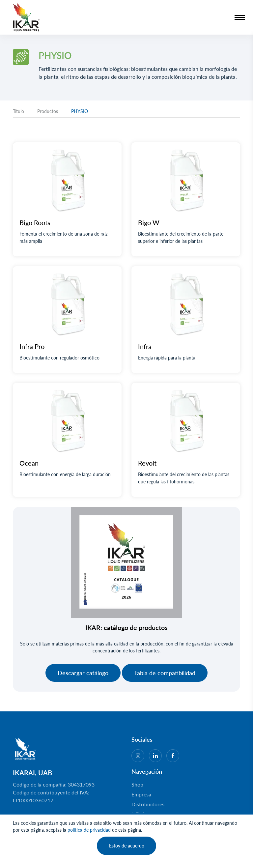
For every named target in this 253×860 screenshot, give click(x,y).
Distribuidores (147, 804)
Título (18, 111)
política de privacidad (89, 830)
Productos (47, 111)
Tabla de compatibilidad (164, 672)
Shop (137, 784)
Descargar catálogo (83, 672)
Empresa (141, 794)
